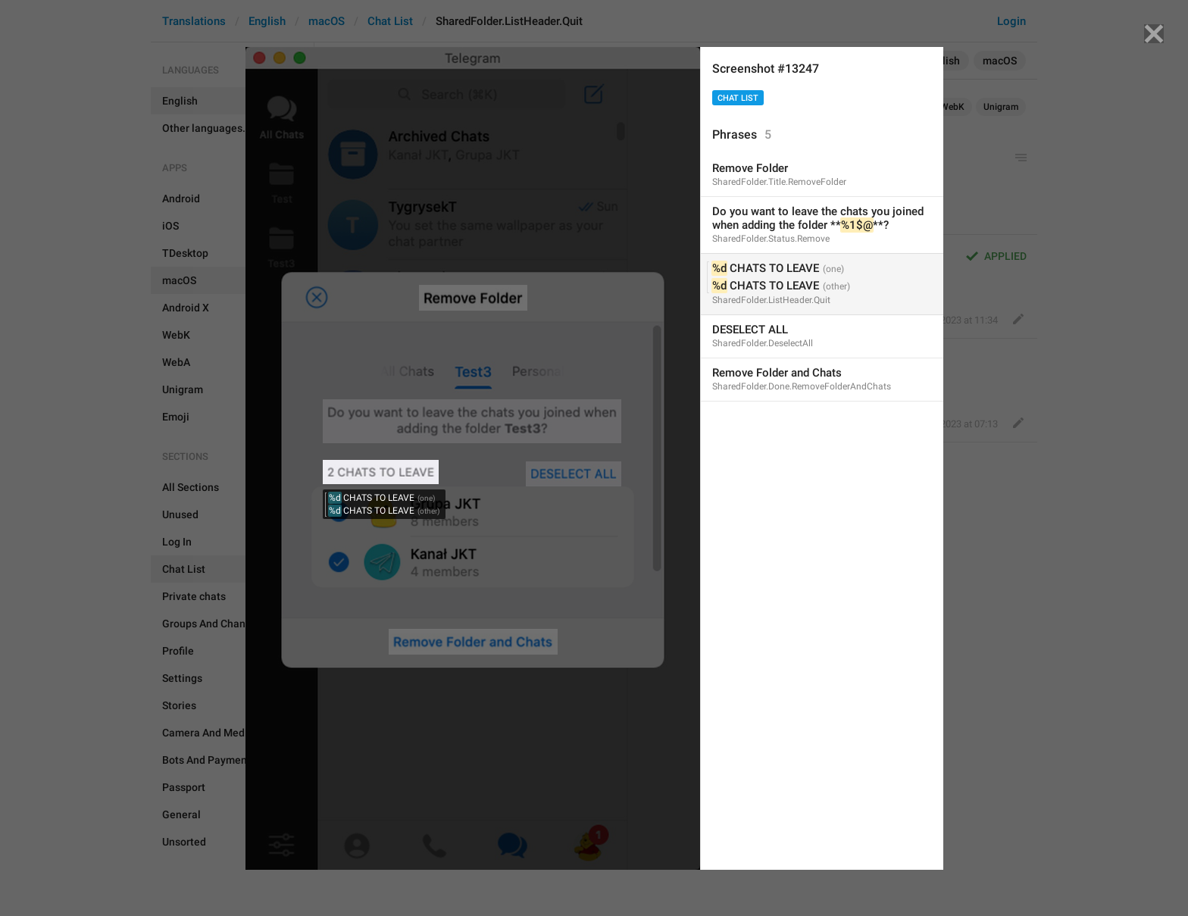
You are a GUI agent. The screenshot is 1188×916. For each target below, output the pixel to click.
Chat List (737, 98)
